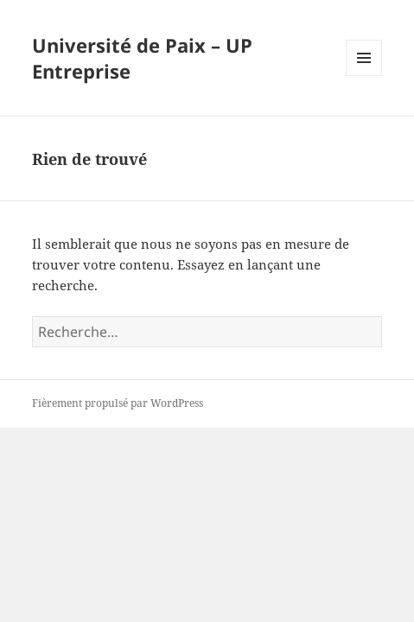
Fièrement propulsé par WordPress (117, 403)
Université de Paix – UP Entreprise (142, 58)
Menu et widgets (364, 75)
